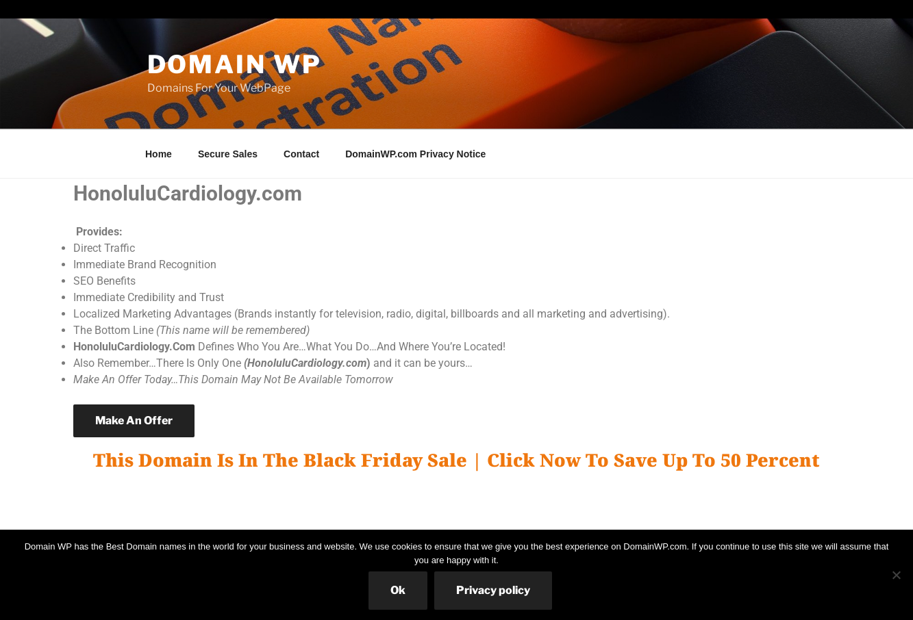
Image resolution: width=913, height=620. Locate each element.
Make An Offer (134, 420)
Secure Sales (228, 153)
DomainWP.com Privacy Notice (415, 153)
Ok (397, 590)
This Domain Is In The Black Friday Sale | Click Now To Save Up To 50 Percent (456, 460)
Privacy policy (493, 590)
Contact (301, 153)
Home (158, 153)
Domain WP (234, 64)
